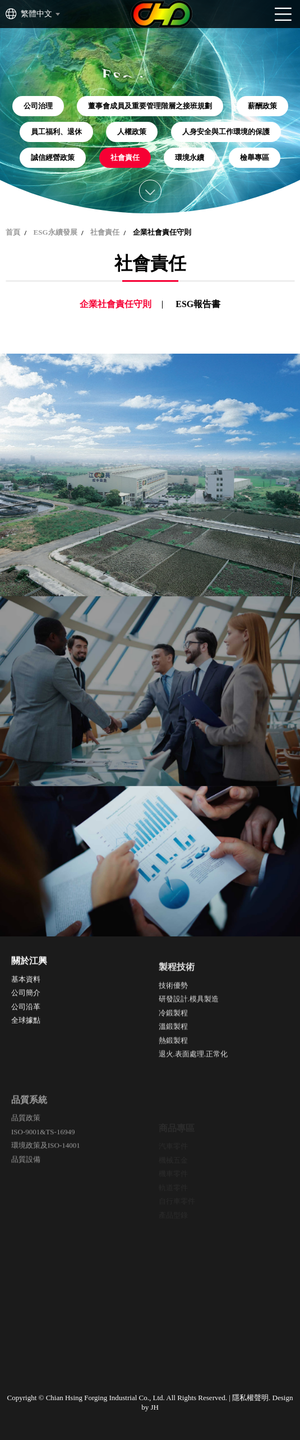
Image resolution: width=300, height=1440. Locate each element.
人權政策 (131, 131)
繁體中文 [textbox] (36, 14)
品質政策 (25, 1149)
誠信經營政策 (53, 157)
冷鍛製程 (173, 1034)
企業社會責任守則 (115, 304)
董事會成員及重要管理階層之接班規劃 (150, 106)
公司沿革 (25, 1015)
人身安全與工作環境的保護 (226, 131)
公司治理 (38, 106)
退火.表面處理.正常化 (193, 1075)
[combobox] (39, 14)
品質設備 (25, 1190)
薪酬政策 (262, 106)
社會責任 (125, 157)
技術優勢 (173, 1006)
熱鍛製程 (173, 1061)
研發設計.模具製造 (189, 1020)
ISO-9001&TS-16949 (43, 1162)
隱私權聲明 (250, 1397)
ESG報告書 (198, 304)
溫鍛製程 (173, 1048)
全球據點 (25, 1028)
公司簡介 (25, 1000)
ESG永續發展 (55, 232)
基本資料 (25, 987)
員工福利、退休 (56, 131)
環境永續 (189, 157)
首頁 (13, 232)
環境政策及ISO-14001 (45, 1176)
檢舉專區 (254, 157)
